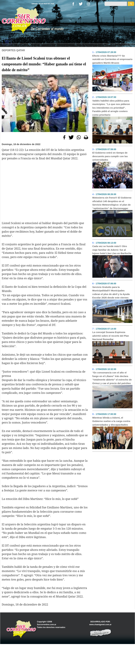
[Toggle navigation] (7, 42)
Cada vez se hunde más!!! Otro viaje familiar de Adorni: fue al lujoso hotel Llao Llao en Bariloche (111, 250)
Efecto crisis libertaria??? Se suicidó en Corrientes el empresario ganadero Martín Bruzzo (112, 59)
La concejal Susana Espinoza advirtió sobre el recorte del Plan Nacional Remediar (110, 336)
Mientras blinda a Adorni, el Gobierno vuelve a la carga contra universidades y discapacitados (111, 421)
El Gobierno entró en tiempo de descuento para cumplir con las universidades (110, 156)
